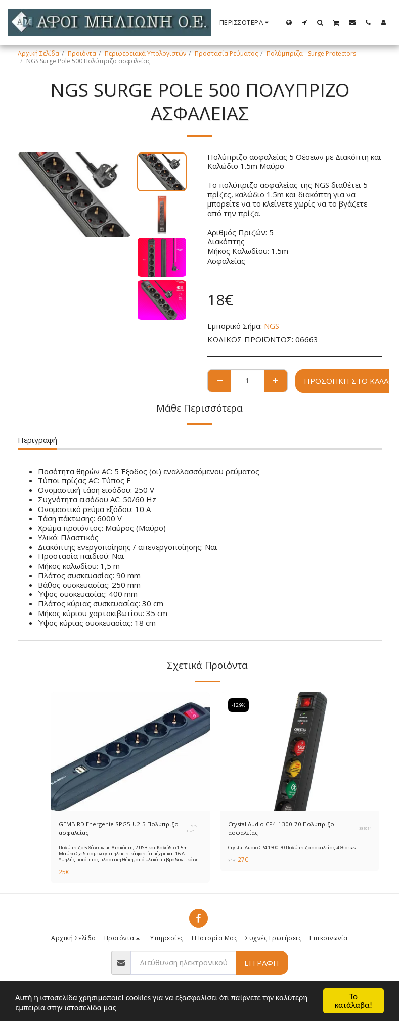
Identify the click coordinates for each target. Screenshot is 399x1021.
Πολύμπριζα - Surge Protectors (311, 53)
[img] (130, 751)
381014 (365, 828)
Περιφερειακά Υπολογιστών (145, 53)
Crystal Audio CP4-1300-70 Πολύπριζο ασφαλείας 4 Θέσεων (293, 848)
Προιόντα (82, 53)
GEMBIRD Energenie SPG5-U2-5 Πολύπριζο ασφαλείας (120, 828)
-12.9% (239, 705)
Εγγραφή (261, 964)
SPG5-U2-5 (192, 829)
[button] (304, 22)
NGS (271, 326)
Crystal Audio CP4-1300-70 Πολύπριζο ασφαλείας (283, 828)
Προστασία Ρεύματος (226, 53)
